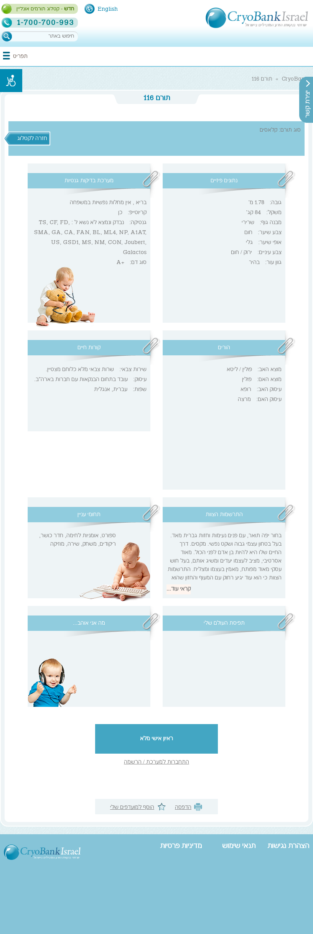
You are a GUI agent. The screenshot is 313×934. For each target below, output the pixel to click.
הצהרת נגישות (288, 846)
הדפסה (183, 808)
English (107, 9)
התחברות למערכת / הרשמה (156, 762)
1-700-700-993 (45, 23)
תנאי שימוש (238, 846)
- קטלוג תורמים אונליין (45, 9)
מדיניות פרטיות (181, 846)
